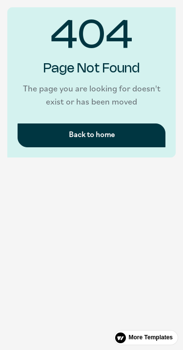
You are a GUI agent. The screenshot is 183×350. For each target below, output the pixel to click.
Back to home (92, 135)
